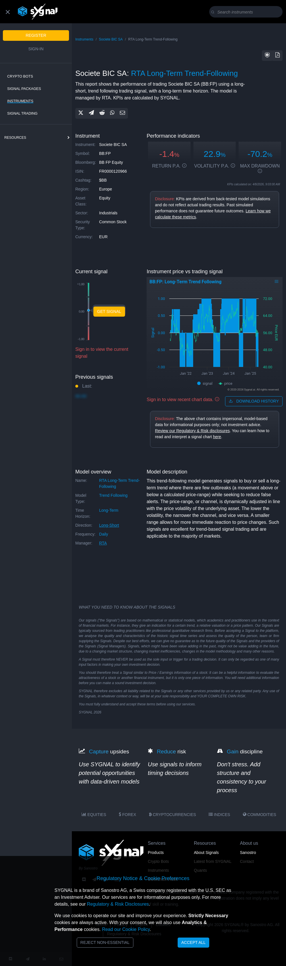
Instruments (20, 101)
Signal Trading (22, 113)
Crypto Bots (20, 76)
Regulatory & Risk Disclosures (118, 904)
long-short (109, 525)
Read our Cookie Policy (126, 929)
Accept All (193, 942)
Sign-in (36, 49)
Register (36, 35)
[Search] (247, 12)
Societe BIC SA (111, 39)
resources (15, 138)
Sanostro (248, 852)
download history (254, 401)
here (217, 436)
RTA (103, 543)
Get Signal (109, 311)
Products (156, 852)
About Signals (206, 852)
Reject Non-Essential (105, 942)
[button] (267, 55)
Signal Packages (24, 89)
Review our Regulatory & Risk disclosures (192, 430)
